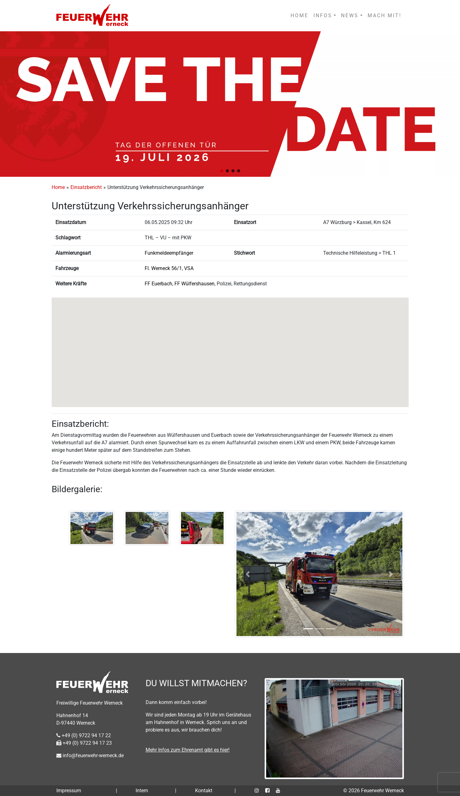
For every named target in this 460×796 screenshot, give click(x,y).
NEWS (350, 15)
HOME (299, 15)
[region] (230, 104)
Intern (142, 790)
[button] (221, 170)
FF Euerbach (158, 284)
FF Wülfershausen (194, 284)
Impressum (68, 790)
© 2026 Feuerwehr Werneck (373, 790)
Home (58, 187)
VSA (189, 268)
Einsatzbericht (86, 187)
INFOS (322, 15)
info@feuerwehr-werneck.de (90, 755)
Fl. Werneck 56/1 (163, 268)
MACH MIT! (384, 15)
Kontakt (203, 790)
